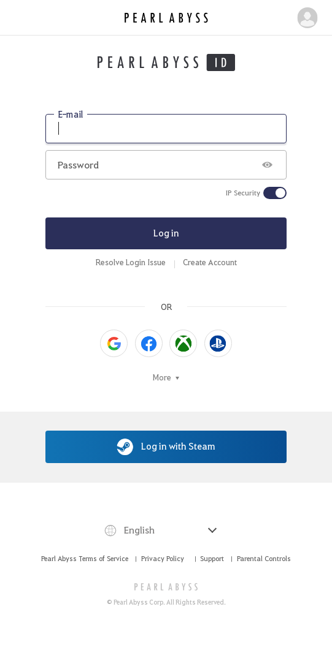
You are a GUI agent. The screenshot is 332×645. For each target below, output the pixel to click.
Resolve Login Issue (131, 262)
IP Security (243, 193)
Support (212, 558)
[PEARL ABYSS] (166, 587)
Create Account (210, 262)
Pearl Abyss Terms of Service (84, 558)
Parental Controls (264, 558)
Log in (166, 233)
